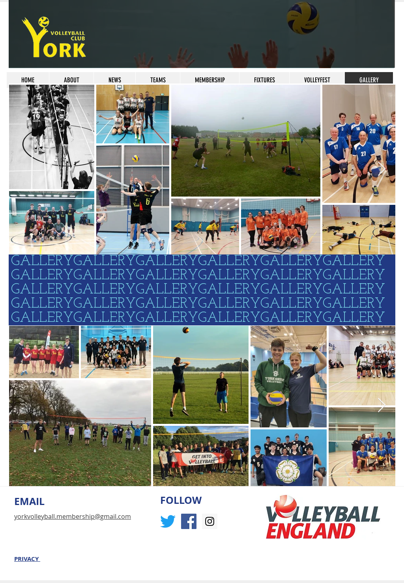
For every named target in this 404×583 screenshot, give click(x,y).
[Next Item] (381, 169)
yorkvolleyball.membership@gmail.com (72, 516)
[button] (209, 80)
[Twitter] (168, 521)
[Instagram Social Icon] (209, 521)
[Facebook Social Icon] (188, 521)
